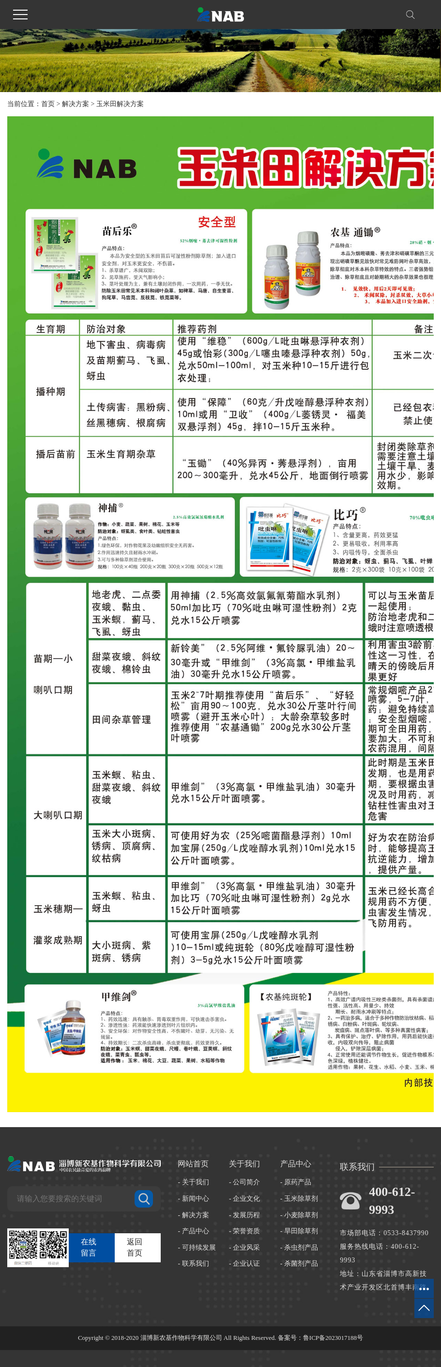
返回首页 (134, 1247)
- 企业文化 (244, 1198)
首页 (48, 104)
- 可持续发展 (196, 1247)
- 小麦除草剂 (299, 1215)
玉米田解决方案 (120, 104)
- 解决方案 (193, 1215)
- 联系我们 (193, 1263)
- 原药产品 (295, 1182)
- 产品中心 (193, 1231)
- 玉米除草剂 (299, 1198)
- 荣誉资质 (244, 1231)
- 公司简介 (244, 1182)
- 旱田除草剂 (299, 1231)
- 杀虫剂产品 (299, 1247)
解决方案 (75, 104)
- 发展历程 (244, 1215)
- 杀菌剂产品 (299, 1263)
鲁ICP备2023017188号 (333, 1337)
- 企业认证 (244, 1263)
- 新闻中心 (193, 1198)
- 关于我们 (193, 1182)
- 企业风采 (244, 1247)
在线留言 (88, 1247)
